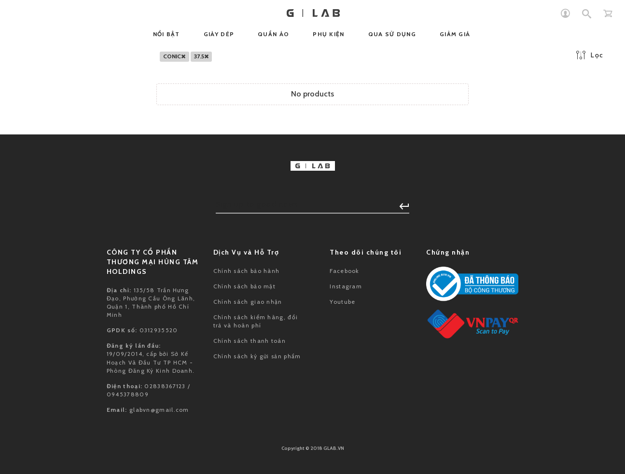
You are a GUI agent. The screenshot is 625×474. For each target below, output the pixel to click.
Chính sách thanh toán (249, 340)
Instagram (346, 286)
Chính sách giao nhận (247, 301)
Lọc (589, 55)
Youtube (342, 301)
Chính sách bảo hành (246, 270)
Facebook (344, 270)
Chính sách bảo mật (244, 286)
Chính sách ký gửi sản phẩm (257, 356)
